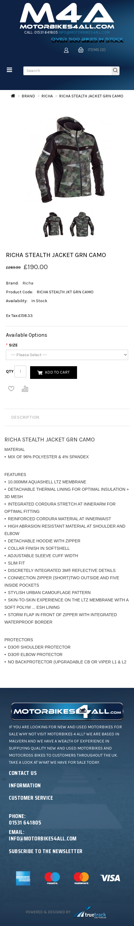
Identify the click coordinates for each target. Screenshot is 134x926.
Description (25, 417)
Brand (28, 96)
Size (13, 345)
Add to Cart (57, 372)
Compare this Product (24, 388)
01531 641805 (46, 32)
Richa (47, 96)
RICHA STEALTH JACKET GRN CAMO (91, 96)
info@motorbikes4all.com (84, 32)
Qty (10, 371)
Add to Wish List (11, 388)
